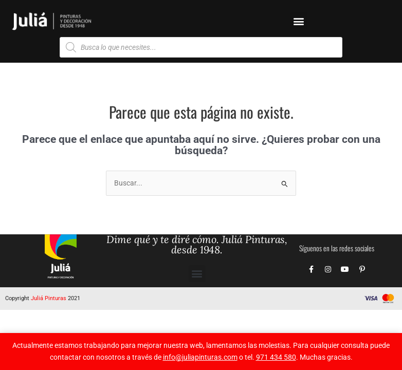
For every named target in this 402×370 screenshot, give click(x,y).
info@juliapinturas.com (200, 357)
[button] (298, 20)
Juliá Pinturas (48, 298)
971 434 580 (276, 357)
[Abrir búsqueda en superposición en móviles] (201, 47)
